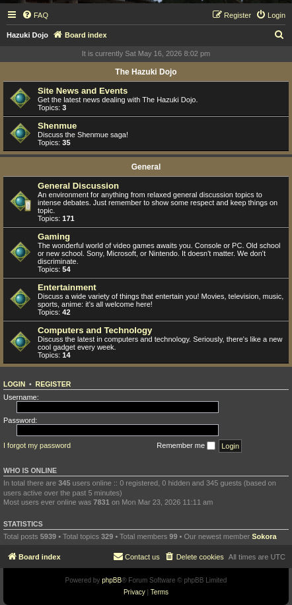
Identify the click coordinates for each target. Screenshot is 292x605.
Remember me (186, 446)
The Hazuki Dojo (145, 72)
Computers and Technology (95, 330)
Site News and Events (83, 91)
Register (53, 384)
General (146, 167)
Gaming (54, 236)
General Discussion (78, 186)
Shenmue (57, 126)
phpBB (112, 580)
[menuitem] (35, 15)
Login (14, 384)
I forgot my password (37, 445)
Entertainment (67, 287)
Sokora (264, 536)
